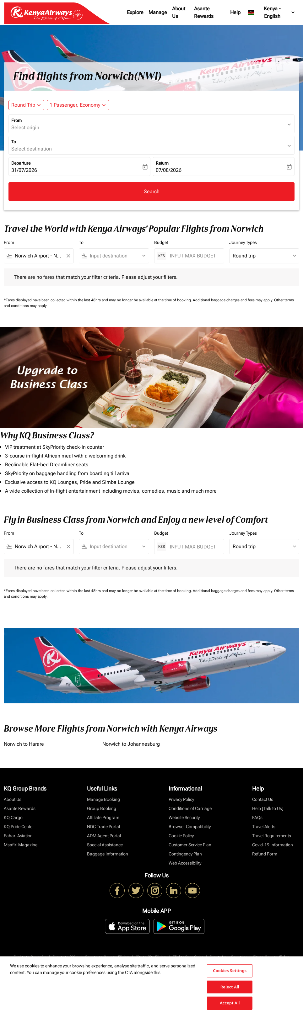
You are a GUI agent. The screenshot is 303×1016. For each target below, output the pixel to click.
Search (152, 191)
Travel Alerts (263, 826)
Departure (20, 163)
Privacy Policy (181, 799)
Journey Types (243, 242)
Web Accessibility (185, 862)
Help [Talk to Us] (268, 808)
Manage (158, 12)
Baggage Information (107, 853)
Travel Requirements (271, 835)
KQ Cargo (13, 817)
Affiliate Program (103, 817)
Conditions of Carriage (190, 808)
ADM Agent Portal (104, 835)
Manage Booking (103, 799)
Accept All (230, 1003)
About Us (178, 12)
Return (162, 163)
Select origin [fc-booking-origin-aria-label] (25, 127)
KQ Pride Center (19, 826)
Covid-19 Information (272, 844)
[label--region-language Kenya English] (272, 12)
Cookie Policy (181, 835)
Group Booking (101, 808)
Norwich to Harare (24, 744)
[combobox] (39, 256)
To (13, 141)
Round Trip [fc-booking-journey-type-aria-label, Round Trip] (23, 105)
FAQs (257, 817)
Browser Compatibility (190, 826)
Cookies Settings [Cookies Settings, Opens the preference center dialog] (229, 970)
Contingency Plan (185, 853)
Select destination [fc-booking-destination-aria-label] (31, 149)
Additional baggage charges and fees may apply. (233, 300)
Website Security (184, 817)
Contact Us (262, 799)
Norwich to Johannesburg (131, 744)
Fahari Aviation (18, 835)
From (16, 120)
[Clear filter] (68, 256)
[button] (78, 105)
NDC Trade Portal (103, 826)
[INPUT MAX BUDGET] (193, 256)
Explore (135, 12)
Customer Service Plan (190, 844)
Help (235, 12)
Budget (161, 242)
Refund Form (264, 853)
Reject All (229, 987)
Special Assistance (105, 844)
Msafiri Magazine (20, 844)
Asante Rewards (204, 12)
